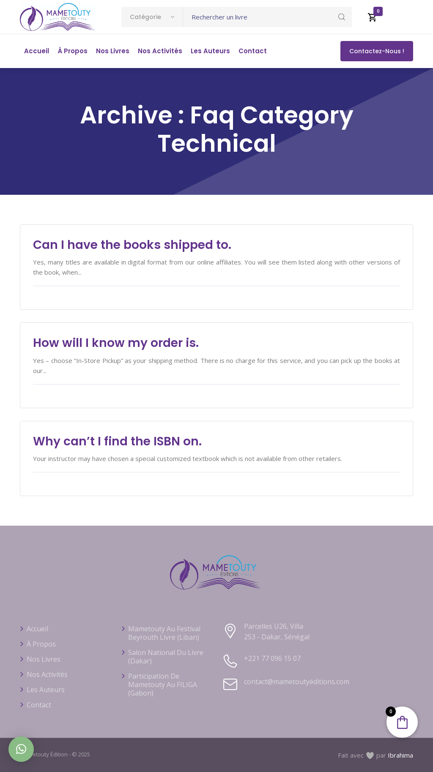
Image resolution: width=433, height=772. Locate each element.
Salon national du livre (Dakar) (165, 656)
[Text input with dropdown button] (267, 17)
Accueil (36, 50)
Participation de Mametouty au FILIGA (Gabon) (162, 684)
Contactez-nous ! (376, 51)
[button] (21, 749)
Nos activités (160, 50)
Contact (252, 50)
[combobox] (152, 17)
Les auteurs (210, 50)
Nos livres (112, 50)
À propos (73, 50)
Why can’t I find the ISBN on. (117, 441)
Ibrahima (400, 755)
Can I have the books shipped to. (132, 245)
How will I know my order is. (116, 343)
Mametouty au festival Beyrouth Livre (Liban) (164, 633)
